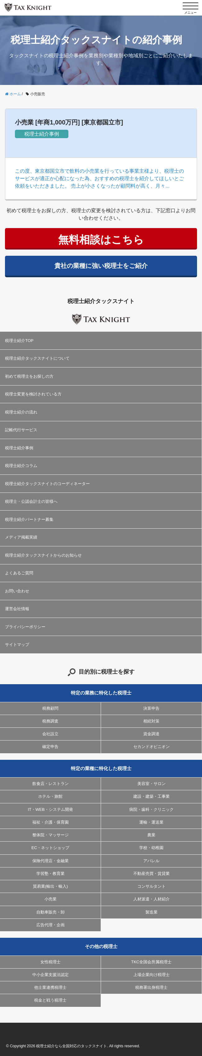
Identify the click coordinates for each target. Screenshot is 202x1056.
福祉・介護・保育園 (50, 822)
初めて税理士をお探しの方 (29, 376)
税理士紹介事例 (41, 134)
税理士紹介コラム (21, 465)
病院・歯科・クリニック (151, 809)
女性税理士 (50, 962)
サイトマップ (17, 644)
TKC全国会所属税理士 (151, 962)
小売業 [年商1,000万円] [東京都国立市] (69, 122)
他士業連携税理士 (50, 987)
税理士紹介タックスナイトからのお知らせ (43, 555)
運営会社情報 (17, 608)
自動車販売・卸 (50, 912)
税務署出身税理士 (151, 987)
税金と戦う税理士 (50, 1000)
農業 (151, 835)
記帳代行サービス (21, 430)
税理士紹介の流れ (21, 412)
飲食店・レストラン (50, 783)
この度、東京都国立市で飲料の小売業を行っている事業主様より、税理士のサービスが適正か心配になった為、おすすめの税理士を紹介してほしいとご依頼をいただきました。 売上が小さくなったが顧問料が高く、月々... (99, 178)
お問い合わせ (17, 591)
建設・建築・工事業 (151, 796)
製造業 (151, 912)
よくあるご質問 (19, 573)
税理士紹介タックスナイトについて (37, 358)
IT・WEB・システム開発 (50, 809)
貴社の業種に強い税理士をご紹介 (101, 265)
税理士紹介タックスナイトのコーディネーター (47, 483)
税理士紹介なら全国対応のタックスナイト (71, 1046)
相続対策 (151, 721)
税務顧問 (50, 708)
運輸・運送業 (151, 822)
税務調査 (50, 721)
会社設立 (50, 733)
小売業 (50, 899)
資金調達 (151, 733)
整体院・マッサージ (50, 835)
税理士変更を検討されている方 (33, 394)
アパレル (151, 860)
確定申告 (50, 746)
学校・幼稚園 (151, 847)
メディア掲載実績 (21, 537)
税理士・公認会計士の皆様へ (31, 501)
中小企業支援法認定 (50, 974)
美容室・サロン (151, 783)
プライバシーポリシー (25, 626)
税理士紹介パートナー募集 (29, 519)
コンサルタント (151, 886)
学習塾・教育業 (50, 873)
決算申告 (151, 708)
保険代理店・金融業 (50, 860)
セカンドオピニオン (151, 746)
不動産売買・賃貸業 (151, 873)
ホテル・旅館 (50, 796)
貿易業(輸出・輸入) (50, 886)
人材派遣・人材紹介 (151, 899)
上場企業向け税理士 (151, 974)
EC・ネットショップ (50, 847)
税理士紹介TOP (19, 340)
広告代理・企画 (50, 925)
